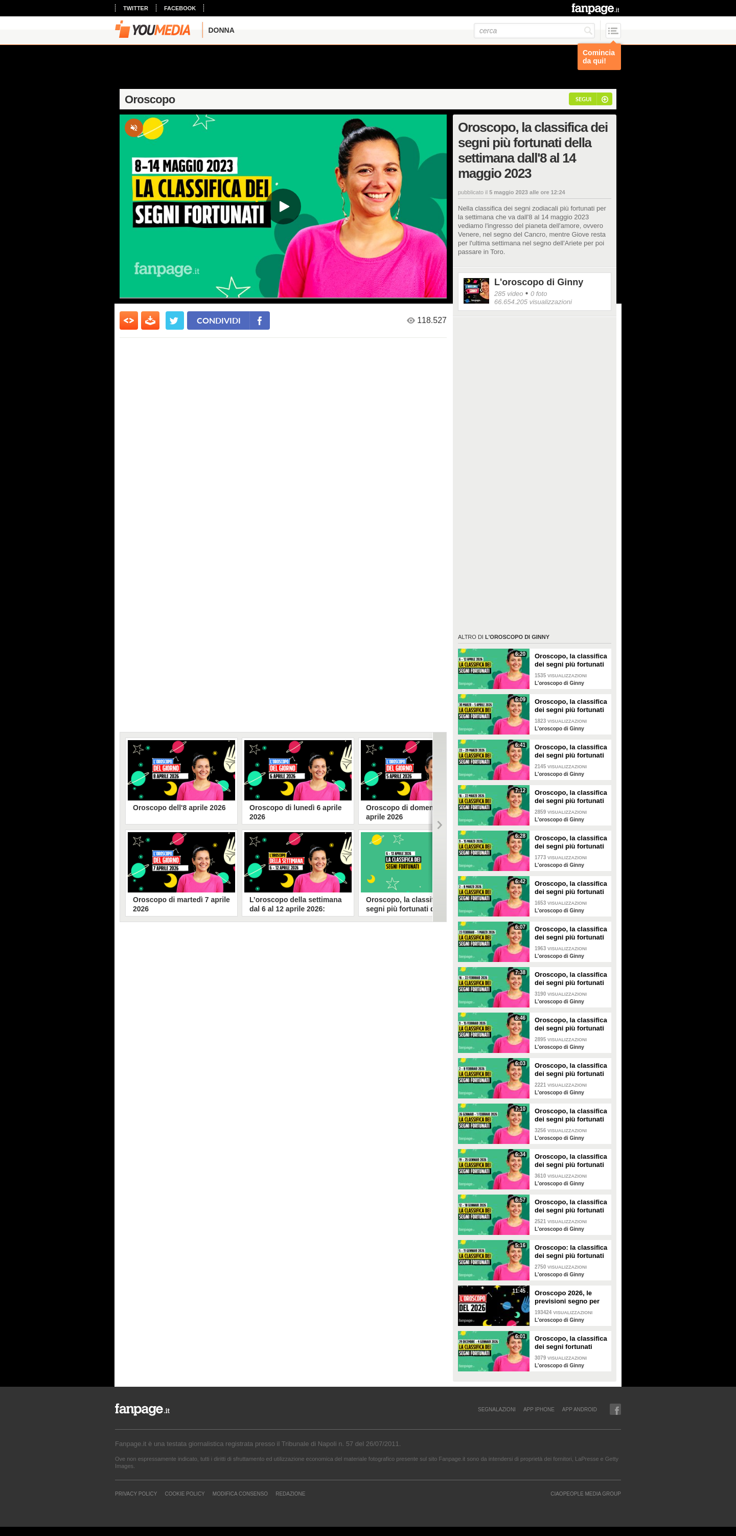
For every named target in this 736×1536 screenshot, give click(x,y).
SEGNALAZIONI (497, 1409)
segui (583, 99)
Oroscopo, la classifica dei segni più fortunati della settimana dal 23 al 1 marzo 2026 (571, 933)
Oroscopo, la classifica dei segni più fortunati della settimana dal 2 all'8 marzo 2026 (571, 888)
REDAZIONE (290, 1493)
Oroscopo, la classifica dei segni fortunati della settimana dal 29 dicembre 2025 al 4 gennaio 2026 (571, 1343)
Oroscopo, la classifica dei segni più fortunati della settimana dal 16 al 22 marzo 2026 (571, 797)
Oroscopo (150, 99)
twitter (135, 8)
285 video (508, 293)
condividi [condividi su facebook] (219, 320)
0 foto (539, 293)
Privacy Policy (136, 1493)
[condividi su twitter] (175, 320)
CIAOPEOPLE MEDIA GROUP (585, 1493)
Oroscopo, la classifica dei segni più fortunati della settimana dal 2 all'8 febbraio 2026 (571, 1070)
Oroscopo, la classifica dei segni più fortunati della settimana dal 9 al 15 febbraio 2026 (571, 1024)
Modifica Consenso (240, 1493)
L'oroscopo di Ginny (538, 282)
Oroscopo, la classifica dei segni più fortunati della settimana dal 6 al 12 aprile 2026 (571, 660)
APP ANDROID (579, 1409)
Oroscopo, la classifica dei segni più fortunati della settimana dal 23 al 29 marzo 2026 (571, 751)
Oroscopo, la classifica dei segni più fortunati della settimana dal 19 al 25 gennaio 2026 (571, 1161)
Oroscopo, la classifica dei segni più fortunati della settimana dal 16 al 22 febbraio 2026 (571, 979)
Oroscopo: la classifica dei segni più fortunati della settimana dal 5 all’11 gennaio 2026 (571, 1252)
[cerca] (534, 30)
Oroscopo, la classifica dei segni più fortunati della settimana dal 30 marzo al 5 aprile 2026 (571, 706)
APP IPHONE (539, 1409)
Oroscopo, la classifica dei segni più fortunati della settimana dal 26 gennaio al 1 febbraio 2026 (571, 1115)
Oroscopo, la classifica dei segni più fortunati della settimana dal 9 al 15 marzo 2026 (571, 842)
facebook (180, 8)
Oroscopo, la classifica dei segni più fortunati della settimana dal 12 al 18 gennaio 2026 (571, 1206)
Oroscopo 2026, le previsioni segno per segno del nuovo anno (570, 1297)
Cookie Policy (184, 1493)
